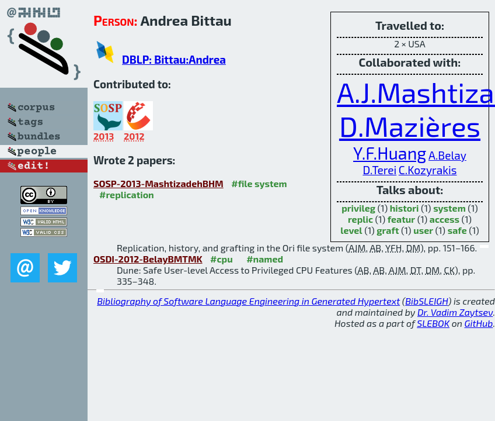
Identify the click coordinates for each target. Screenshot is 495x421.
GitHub (479, 323)
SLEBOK (433, 323)
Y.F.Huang (389, 153)
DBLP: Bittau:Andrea (174, 59)
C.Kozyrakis (428, 170)
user (423, 230)
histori (404, 207)
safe (457, 230)
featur (401, 219)
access (444, 219)
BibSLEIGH (426, 300)
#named (264, 258)
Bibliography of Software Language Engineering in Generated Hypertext (248, 300)
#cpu (221, 258)
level (351, 230)
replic (360, 219)
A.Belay (447, 155)
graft (388, 230)
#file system (259, 183)
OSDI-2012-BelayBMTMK (148, 258)
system (449, 207)
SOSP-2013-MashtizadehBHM (158, 183)
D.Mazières (409, 126)
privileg (358, 207)
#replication (126, 194)
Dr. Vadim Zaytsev (455, 312)
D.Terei (379, 170)
